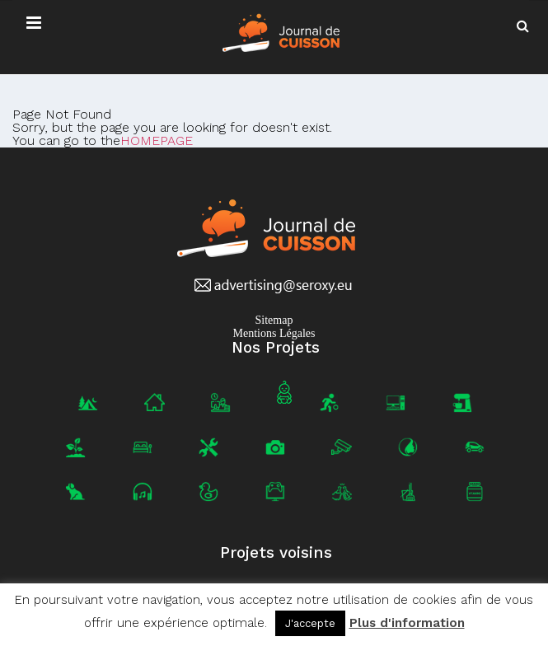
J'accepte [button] (310, 623)
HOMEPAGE (156, 140)
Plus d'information (407, 623)
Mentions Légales (274, 333)
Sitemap (274, 320)
